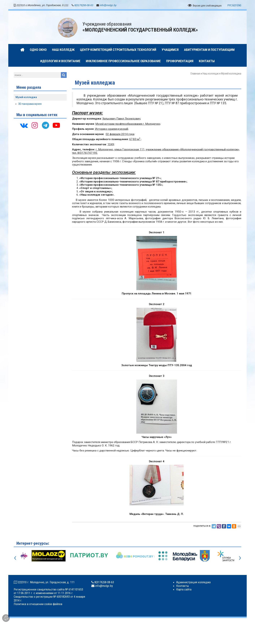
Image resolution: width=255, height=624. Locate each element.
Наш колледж (210, 74)
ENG (239, 6)
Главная (195, 74)
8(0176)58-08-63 (83, 5)
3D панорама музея (30, 104)
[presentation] (15, 558)
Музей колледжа (26, 97)
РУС (230, 6)
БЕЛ (234, 6)
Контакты (182, 586)
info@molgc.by (108, 5)
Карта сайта (183, 590)
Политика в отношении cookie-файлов (38, 604)
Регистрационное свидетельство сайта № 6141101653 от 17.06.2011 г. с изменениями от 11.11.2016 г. (48, 592)
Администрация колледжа (193, 583)
